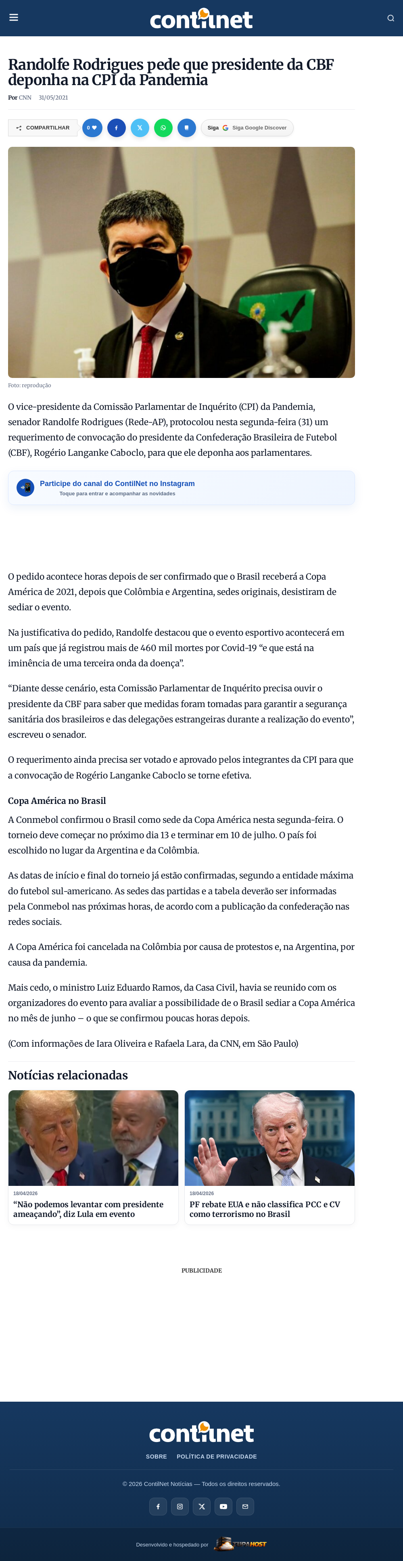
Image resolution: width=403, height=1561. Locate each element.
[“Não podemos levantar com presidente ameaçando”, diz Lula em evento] (93, 1138)
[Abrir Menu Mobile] (13, 18)
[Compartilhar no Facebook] (116, 128)
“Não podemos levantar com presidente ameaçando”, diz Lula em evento (88, 1209)
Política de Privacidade (217, 1456)
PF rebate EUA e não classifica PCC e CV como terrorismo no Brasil (265, 1209)
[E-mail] (245, 1506)
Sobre (156, 1456)
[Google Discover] (247, 127)
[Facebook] (158, 1506)
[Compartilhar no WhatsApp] (163, 128)
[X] (202, 1506)
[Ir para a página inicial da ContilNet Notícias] (201, 1431)
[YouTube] (223, 1506)
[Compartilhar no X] (140, 128)
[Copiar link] (186, 128)
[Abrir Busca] (391, 18)
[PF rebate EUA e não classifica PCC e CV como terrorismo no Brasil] (270, 1138)
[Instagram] (180, 1506)
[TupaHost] (201, 1544)
